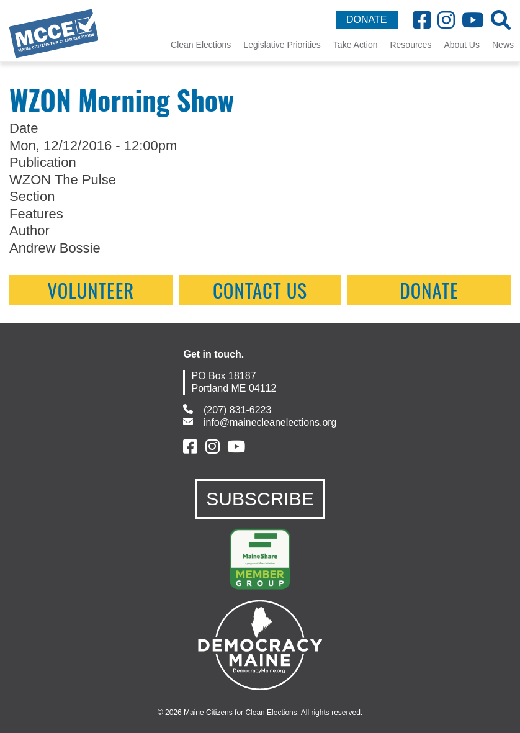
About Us (462, 45)
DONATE (366, 19)
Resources (410, 45)
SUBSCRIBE (259, 498)
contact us (260, 290)
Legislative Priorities (282, 45)
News (503, 45)
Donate (429, 290)
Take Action (355, 45)
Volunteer (90, 290)
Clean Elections (201, 45)
